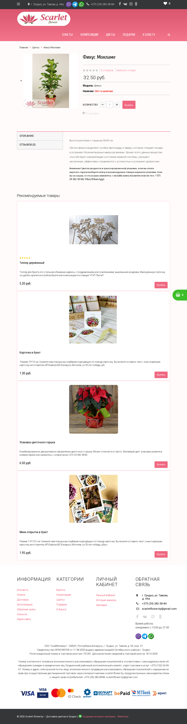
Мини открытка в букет (34, 532)
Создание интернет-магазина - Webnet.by (106, 716)
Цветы (110, 35)
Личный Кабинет (106, 595)
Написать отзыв (125, 70)
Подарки (129, 35)
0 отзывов (107, 70)
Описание (27, 135)
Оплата (21, 594)
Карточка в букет (30, 352)
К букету (149, 35)
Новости (22, 614)
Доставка (23, 599)
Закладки (102, 605)
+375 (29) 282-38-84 (102, 4)
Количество (90, 104)
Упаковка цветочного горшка (37, 442)
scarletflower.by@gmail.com (156, 608)
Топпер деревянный (32, 262)
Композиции (89, 35)
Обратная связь (26, 609)
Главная (23, 47)
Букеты (67, 35)
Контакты (23, 589)
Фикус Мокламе (52, 47)
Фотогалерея (25, 604)
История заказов (106, 600)
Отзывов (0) (28, 144)
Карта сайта (24, 619)
